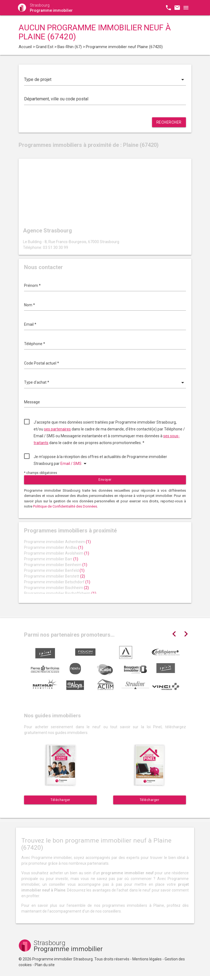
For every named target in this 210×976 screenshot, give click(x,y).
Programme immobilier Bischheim (56, 587)
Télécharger (60, 800)
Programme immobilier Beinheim (55, 565)
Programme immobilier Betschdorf (57, 582)
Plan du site (45, 965)
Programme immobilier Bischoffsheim (60, 593)
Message (32, 402)
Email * (30, 324)
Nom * (29, 305)
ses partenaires (57, 429)
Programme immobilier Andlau (53, 547)
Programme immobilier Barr (51, 559)
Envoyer (105, 480)
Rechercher (169, 122)
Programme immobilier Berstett (54, 576)
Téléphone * (34, 344)
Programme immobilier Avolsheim (56, 553)
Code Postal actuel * (41, 363)
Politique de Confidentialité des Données (65, 506)
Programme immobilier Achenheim (57, 542)
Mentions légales (147, 959)
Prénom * (32, 285)
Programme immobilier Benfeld (54, 570)
